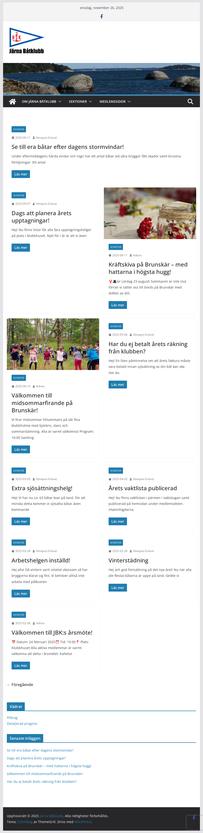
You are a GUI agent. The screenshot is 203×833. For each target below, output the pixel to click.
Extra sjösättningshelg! (42, 488)
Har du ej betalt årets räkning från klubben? (148, 347)
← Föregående (20, 684)
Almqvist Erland (46, 138)
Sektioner (78, 101)
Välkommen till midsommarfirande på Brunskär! (42, 402)
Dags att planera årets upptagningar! (42, 216)
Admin (137, 255)
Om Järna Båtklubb (39, 101)
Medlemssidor (113, 101)
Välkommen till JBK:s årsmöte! (52, 632)
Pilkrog (12, 717)
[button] (58, 101)
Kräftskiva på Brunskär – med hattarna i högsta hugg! (148, 268)
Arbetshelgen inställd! (41, 560)
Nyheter (18, 129)
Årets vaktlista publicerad (143, 488)
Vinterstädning (128, 560)
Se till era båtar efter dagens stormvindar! (68, 147)
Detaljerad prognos (22, 723)
